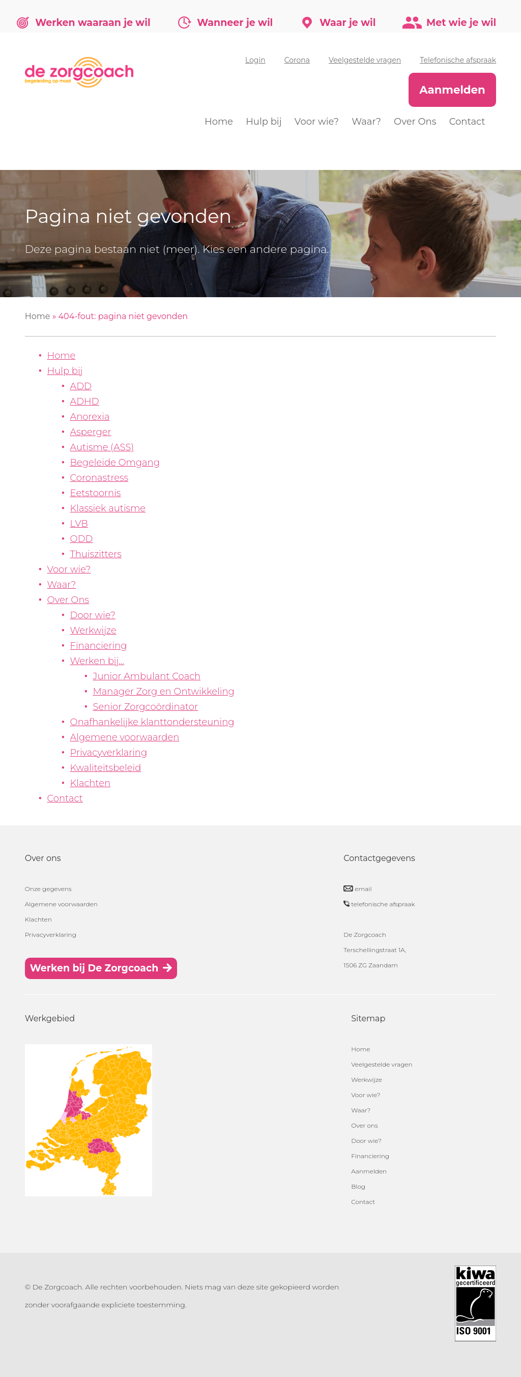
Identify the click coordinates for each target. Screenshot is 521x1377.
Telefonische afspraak (458, 60)
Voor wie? (317, 121)
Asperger (90, 432)
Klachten (90, 783)
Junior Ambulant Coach (147, 676)
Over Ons (415, 121)
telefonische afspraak (383, 904)
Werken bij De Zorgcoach (94, 968)
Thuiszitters (96, 554)
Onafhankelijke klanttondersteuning (152, 722)
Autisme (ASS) (102, 447)
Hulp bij (263, 121)
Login (255, 60)
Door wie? (92, 615)
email (363, 889)
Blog (358, 1186)
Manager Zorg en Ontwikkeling (164, 691)
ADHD (84, 401)
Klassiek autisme (108, 508)
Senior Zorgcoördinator (145, 706)
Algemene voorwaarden (125, 737)
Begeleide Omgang (115, 462)
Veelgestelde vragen (365, 60)
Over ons (364, 1125)
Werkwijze (93, 630)
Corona (297, 60)
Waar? (366, 121)
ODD (81, 538)
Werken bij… (97, 661)
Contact (467, 121)
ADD (81, 386)
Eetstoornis (95, 493)
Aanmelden (452, 89)
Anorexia (90, 416)
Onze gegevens (48, 889)
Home (219, 121)
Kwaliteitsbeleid (105, 767)
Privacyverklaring (109, 752)
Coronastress (99, 477)
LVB (79, 523)
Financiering (98, 645)
